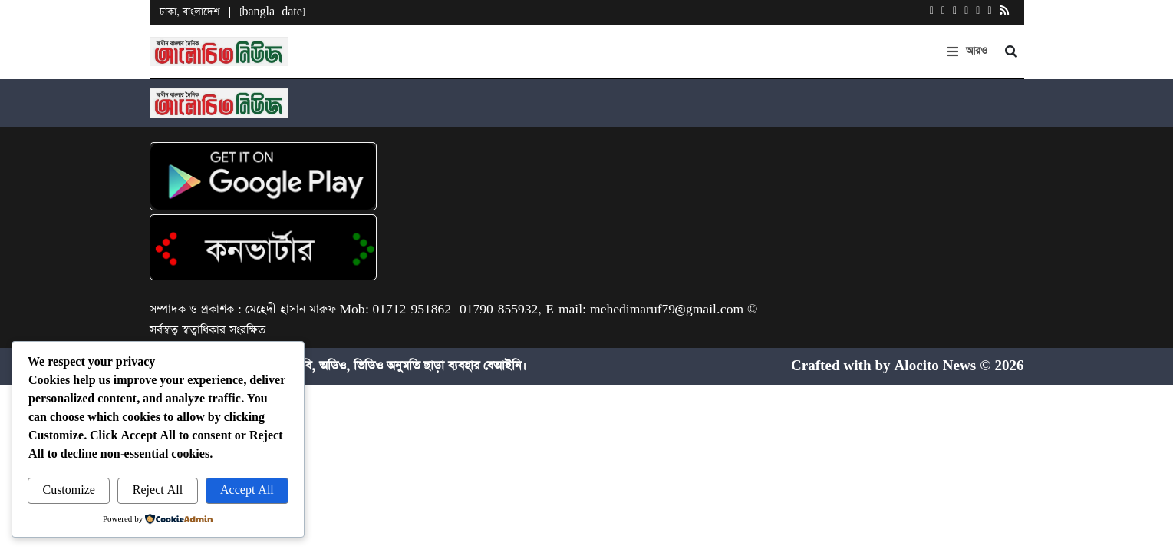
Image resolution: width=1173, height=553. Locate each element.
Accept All (247, 490)
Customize (68, 490)
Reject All (158, 490)
